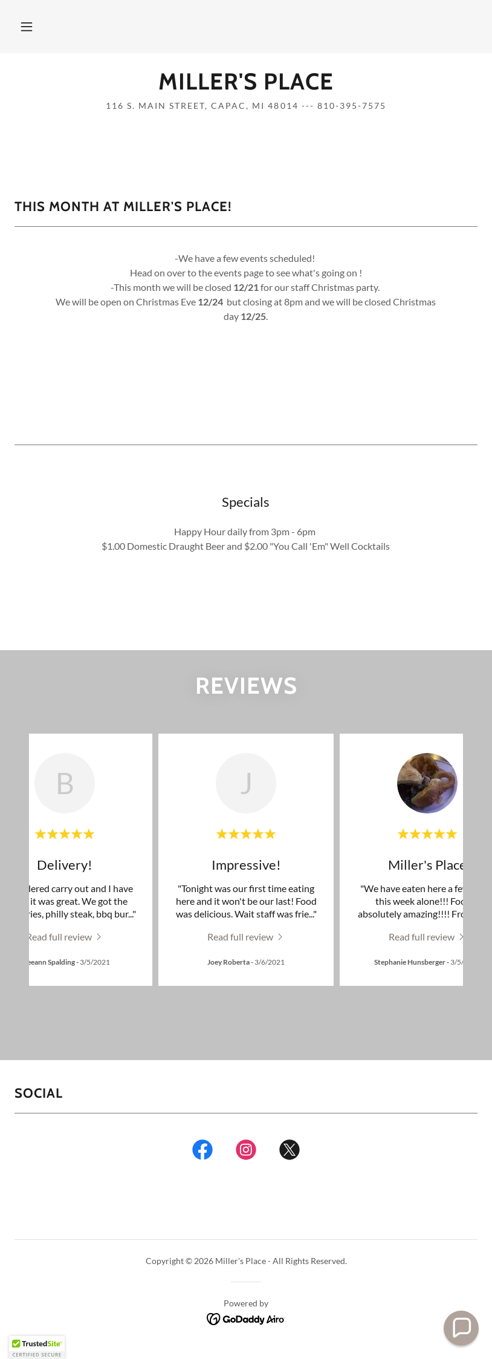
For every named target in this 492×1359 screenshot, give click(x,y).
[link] (246, 85)
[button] (27, 27)
